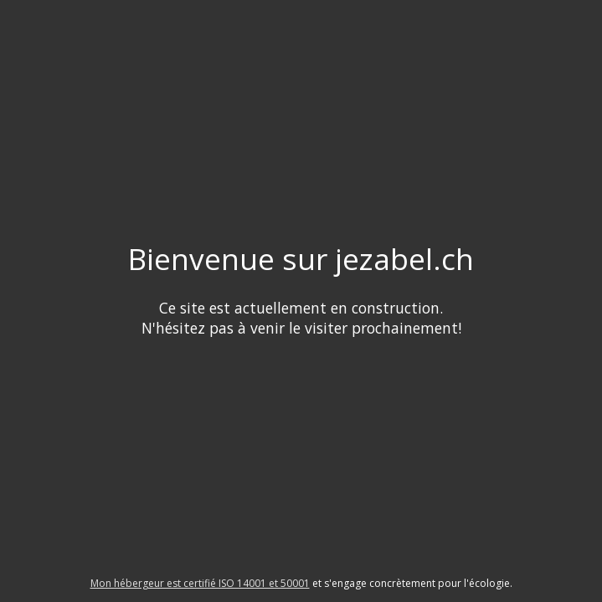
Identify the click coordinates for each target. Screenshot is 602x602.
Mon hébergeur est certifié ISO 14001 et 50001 (200, 583)
